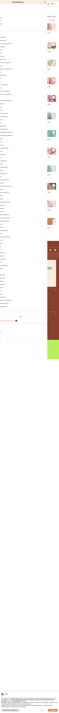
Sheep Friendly (7, 652)
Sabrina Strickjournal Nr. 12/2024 (43, 531)
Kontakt (5, 672)
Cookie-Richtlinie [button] (16, 701)
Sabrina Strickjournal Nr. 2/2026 (16, 203)
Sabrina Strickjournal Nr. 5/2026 (43, 109)
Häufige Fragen (7, 678)
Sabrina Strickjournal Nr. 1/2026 (43, 203)
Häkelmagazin (7, 16)
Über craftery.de (7, 649)
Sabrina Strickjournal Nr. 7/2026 (43, 60)
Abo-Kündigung (7, 683)
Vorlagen (5, 663)
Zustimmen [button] (53, 710)
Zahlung (5, 681)
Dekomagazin (40, 16)
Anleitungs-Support (8, 686)
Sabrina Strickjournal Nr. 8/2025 (16, 343)
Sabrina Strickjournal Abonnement (16, 484)
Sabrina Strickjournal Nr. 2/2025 (43, 484)
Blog (4, 654)
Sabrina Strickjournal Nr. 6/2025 (16, 390)
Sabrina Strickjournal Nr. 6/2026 (16, 109)
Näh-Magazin (17, 16)
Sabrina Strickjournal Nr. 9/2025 (43, 296)
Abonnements (6, 657)
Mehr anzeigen (29, 590)
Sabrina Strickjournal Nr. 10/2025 (15, 296)
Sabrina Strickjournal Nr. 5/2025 (43, 390)
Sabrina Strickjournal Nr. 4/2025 (16, 437)
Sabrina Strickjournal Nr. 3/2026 (43, 156)
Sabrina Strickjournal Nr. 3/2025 (43, 437)
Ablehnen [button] (42, 710)
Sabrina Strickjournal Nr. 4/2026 (16, 156)
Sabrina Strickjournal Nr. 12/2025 (15, 250)
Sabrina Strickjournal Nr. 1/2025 (16, 531)
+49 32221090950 (10, 625)
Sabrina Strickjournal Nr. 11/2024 (16, 578)
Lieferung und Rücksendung (10, 675)
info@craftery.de (8, 622)
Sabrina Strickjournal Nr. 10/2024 (43, 578)
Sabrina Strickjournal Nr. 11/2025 (43, 250)
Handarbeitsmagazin (28, 16)
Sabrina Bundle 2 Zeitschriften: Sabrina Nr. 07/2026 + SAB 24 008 (16, 61)
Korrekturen (6, 660)
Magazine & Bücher (12, 7)
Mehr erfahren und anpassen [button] (10, 710)
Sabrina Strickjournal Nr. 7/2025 (43, 343)
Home (4, 7)
